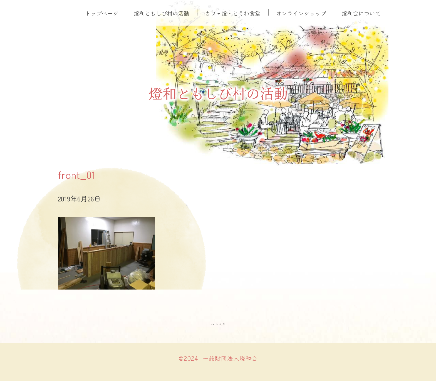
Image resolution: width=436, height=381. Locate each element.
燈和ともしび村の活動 (161, 13)
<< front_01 (218, 323)
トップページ (101, 13)
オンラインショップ (301, 13)
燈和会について (361, 13)
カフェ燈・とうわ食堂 (233, 13)
